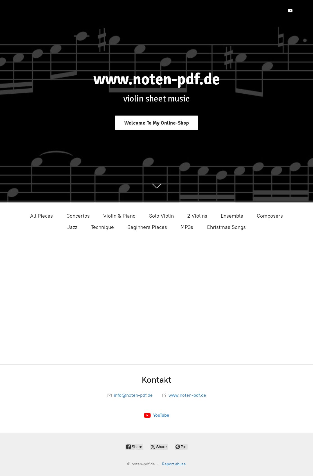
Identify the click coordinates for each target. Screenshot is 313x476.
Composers (270, 216)
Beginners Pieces (147, 227)
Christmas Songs (226, 227)
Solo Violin (161, 216)
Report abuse (174, 464)
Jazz (72, 227)
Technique (102, 227)
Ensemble (232, 216)
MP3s (187, 227)
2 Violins (197, 216)
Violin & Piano (119, 216)
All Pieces (41, 216)
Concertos (78, 216)
